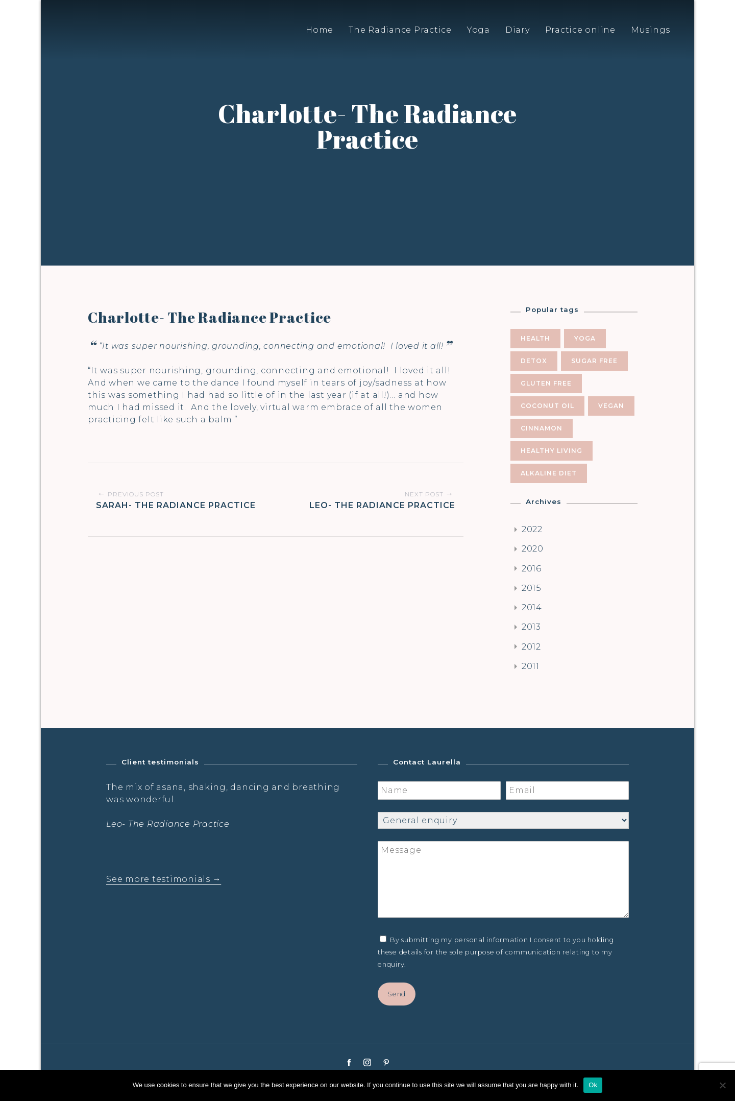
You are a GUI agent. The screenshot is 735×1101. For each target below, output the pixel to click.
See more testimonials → (163, 879)
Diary (517, 30)
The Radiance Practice (400, 30)
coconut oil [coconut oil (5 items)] (547, 406)
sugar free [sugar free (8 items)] (594, 361)
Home (319, 30)
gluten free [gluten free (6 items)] (546, 383)
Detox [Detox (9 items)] (534, 361)
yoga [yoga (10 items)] (585, 338)
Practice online (580, 30)
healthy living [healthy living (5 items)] (551, 450)
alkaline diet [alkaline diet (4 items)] (549, 473)
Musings (650, 30)
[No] (722, 1085)
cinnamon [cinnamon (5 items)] (541, 428)
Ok (593, 1085)
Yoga (478, 30)
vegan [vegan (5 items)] (611, 406)
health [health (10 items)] (535, 338)
